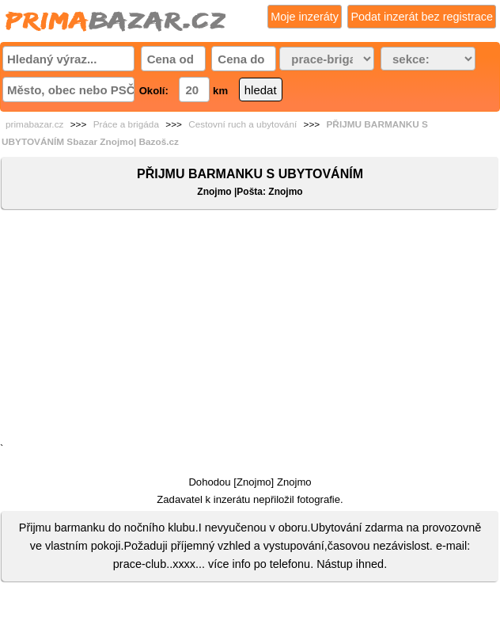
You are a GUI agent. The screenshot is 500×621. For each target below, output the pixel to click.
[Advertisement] (250, 329)
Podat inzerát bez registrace (421, 16)
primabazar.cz (34, 124)
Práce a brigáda (126, 124)
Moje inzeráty (305, 16)
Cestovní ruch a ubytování (242, 124)
